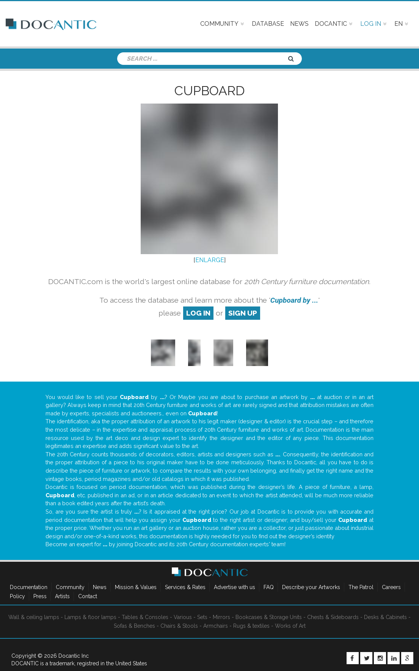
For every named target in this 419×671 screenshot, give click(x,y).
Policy (17, 596)
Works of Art (290, 626)
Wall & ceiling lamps (33, 617)
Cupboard (209, 90)
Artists (62, 596)
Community (70, 587)
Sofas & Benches (134, 626)
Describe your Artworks (311, 587)
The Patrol (360, 587)
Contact (87, 596)
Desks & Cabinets (385, 617)
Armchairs (215, 626)
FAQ (269, 587)
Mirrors (221, 617)
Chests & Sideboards (333, 617)
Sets (202, 617)
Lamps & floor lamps (90, 617)
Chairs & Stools (179, 626)
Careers (391, 587)
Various (183, 617)
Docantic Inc (73, 656)
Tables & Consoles (145, 617)
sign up (242, 313)
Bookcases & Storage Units (268, 617)
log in (198, 313)
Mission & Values (136, 587)
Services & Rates (185, 587)
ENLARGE (209, 260)
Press (40, 596)
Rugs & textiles (251, 626)
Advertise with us (234, 587)
